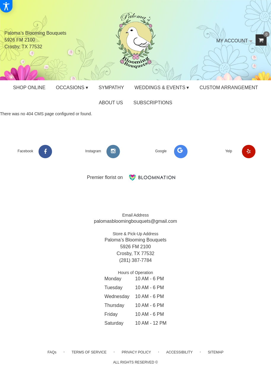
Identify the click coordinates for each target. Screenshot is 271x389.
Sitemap (216, 352)
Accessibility (179, 352)
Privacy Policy (136, 352)
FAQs (51, 352)
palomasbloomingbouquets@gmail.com (135, 221)
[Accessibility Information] (6, 6)
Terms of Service (88, 352)
